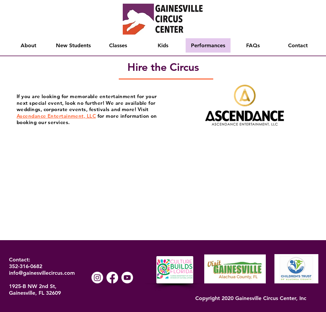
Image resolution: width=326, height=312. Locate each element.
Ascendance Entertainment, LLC (56, 116)
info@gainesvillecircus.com (42, 273)
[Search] (319, 28)
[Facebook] (112, 277)
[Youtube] (127, 277)
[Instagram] (97, 277)
